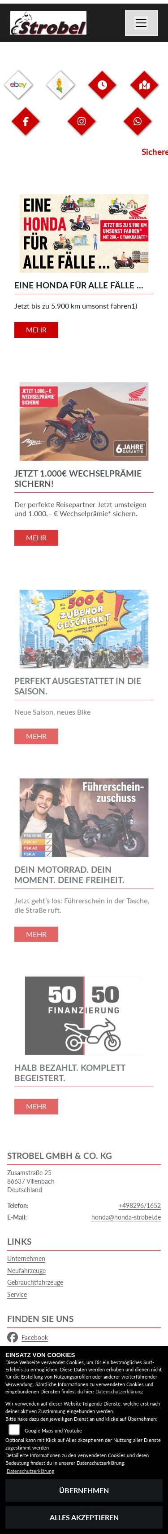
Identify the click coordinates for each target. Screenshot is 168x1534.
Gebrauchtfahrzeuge (35, 1282)
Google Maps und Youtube (53, 1430)
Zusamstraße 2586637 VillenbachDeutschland (31, 1181)
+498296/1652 (140, 1205)
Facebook (27, 1338)
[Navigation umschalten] (141, 23)
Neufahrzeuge (26, 1270)
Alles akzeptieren (84, 1517)
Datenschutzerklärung (119, 1391)
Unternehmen (26, 1258)
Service (17, 1294)
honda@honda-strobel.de (126, 1217)
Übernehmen (84, 1490)
